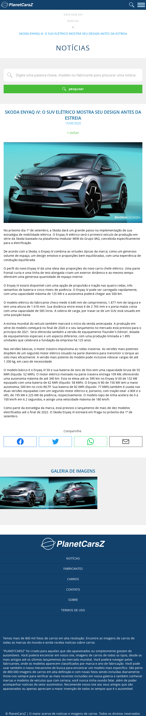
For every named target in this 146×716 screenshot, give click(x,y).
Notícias (73, 21)
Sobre (73, 600)
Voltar (74, 132)
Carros (73, 579)
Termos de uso (73, 610)
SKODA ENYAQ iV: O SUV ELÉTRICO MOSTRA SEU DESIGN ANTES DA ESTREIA (73, 34)
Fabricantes (73, 569)
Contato (73, 589)
